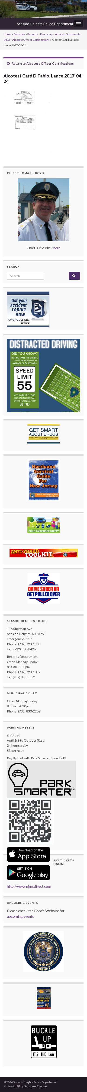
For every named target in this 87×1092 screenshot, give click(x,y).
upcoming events (20, 916)
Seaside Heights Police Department (45, 23)
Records (32, 34)
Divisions (19, 34)
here (56, 247)
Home (7, 34)
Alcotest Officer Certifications (31, 39)
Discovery (46, 34)
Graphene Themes (35, 1086)
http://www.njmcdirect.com (29, 886)
